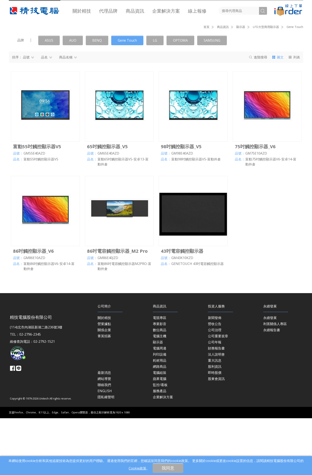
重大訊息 (214, 417)
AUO (72, 97)
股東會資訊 (216, 435)
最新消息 (104, 429)
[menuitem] (82, 10)
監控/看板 (160, 441)
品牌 (20, 97)
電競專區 (159, 374)
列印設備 (159, 411)
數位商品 (159, 387)
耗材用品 (159, 417)
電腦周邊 (159, 405)
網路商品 (159, 423)
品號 (28, 114)
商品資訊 (135, 11)
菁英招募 (104, 393)
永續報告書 (271, 387)
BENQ (97, 97)
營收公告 (214, 380)
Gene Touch (295, 84)
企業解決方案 (166, 11)
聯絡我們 (104, 441)
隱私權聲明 (106, 454)
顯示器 (158, 399)
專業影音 (159, 380)
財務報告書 (216, 405)
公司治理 (214, 387)
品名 (46, 114)
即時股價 (214, 429)
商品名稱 (68, 114)
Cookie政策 (137, 468)
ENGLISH (105, 448)
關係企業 (104, 387)
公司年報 (214, 399)
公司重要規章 (218, 393)
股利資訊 (214, 423)
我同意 (168, 468)
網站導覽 (104, 435)
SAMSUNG (212, 97)
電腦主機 (159, 393)
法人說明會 (216, 411)
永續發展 (270, 374)
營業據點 (104, 380)
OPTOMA (180, 97)
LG (155, 97)
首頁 (206, 84)
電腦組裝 (159, 429)
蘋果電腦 (159, 435)
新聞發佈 (214, 374)
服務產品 (159, 448)
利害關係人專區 (275, 380)
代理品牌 (108, 11)
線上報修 (197, 11)
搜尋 (258, 114)
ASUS (49, 97)
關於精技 (82, 11)
